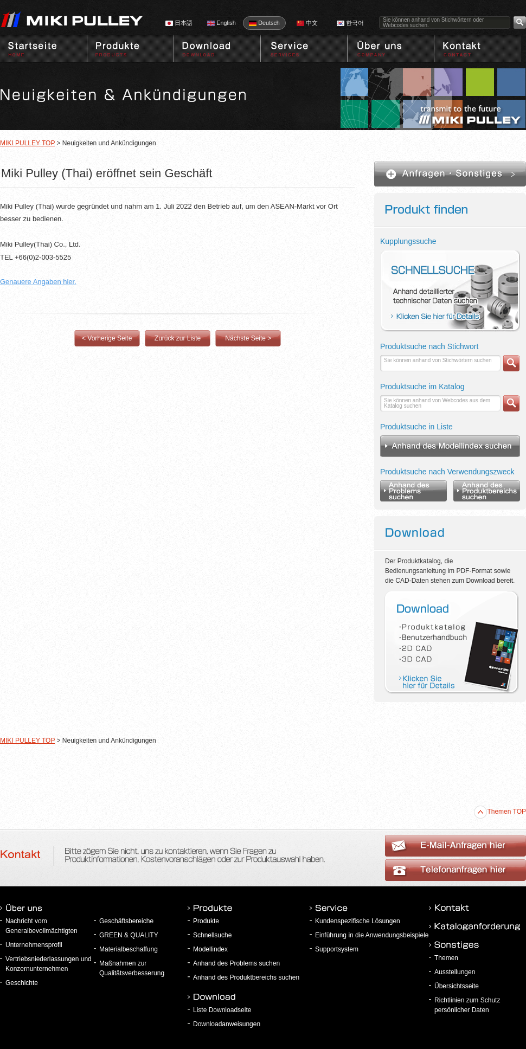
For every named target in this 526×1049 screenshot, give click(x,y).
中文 (307, 23)
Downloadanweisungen (226, 1024)
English (221, 23)
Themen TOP (500, 811)
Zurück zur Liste (178, 338)
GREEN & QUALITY (128, 935)
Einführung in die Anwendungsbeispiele (372, 935)
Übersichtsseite (456, 986)
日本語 (179, 23)
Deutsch (264, 23)
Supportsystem (336, 949)
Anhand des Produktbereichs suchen (246, 977)
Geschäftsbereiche (126, 921)
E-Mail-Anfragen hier (455, 870)
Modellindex (210, 949)
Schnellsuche (212, 935)
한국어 (350, 23)
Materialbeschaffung (128, 949)
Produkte (206, 921)
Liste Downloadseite (222, 1010)
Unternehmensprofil (33, 945)
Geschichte (21, 983)
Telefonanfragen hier (455, 846)
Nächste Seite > (248, 338)
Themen (446, 958)
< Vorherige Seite (107, 338)
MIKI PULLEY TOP (27, 143)
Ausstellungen (454, 972)
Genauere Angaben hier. (38, 282)
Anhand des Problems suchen (236, 963)
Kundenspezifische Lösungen (357, 921)
